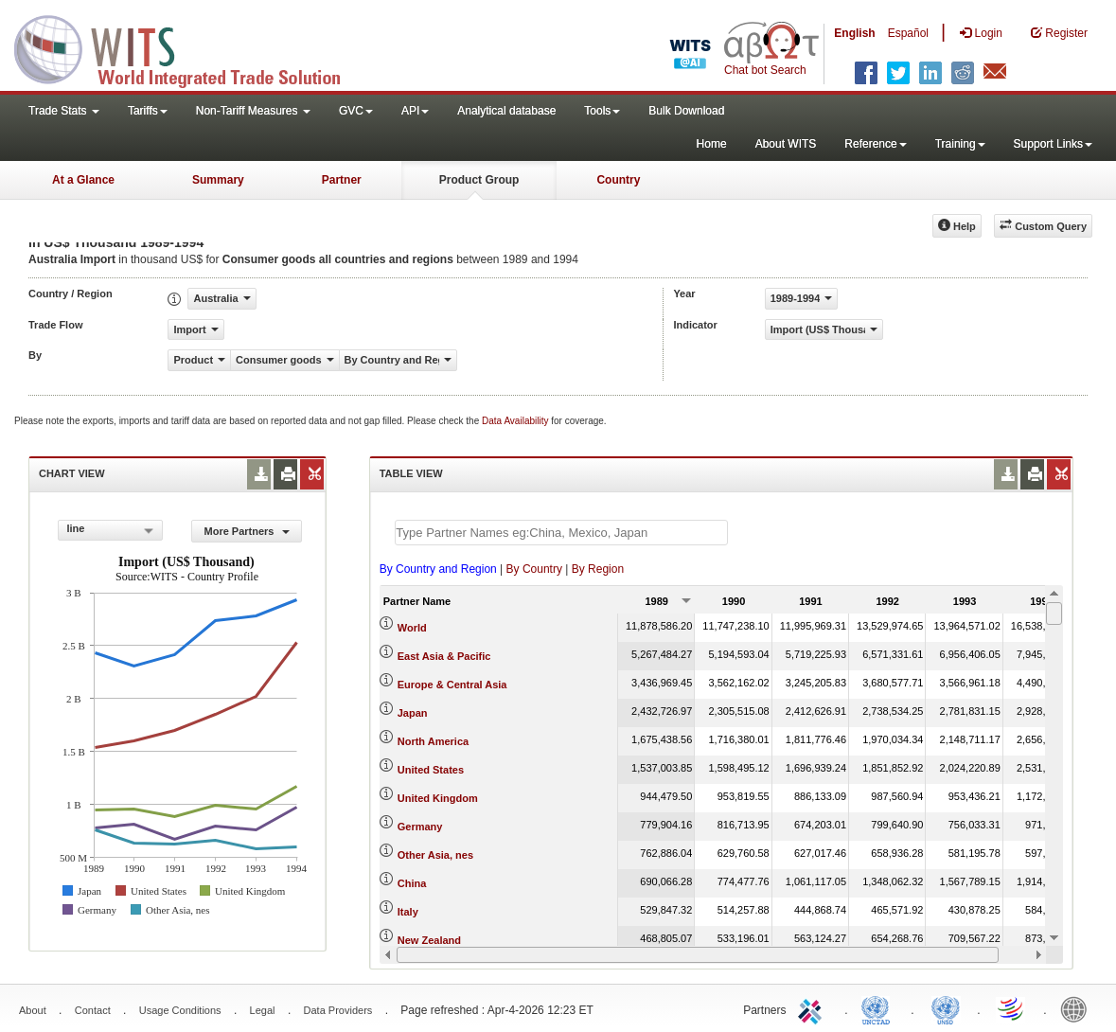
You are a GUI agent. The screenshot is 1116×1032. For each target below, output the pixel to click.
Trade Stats (63, 110)
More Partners (247, 531)
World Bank (1078, 1008)
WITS (189, 47)
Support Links (1053, 144)
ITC (813, 1008)
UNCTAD (879, 1008)
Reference (875, 144)
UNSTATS (946, 1008)
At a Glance (83, 180)
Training (960, 144)
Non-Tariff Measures (253, 110)
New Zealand (429, 940)
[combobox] (110, 530)
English (854, 33)
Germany (420, 826)
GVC (356, 110)
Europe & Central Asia (452, 684)
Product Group (479, 180)
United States (431, 769)
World (412, 627)
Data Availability (516, 421)
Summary (218, 180)
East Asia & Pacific (444, 656)
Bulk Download (686, 110)
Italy (408, 911)
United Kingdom (438, 798)
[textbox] (561, 532)
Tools (602, 110)
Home (712, 144)
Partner (342, 180)
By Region (598, 569)
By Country (534, 569)
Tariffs (148, 110)
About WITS (786, 144)
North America (433, 741)
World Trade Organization (1012, 1008)
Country (618, 180)
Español (908, 33)
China (412, 883)
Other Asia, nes (435, 855)
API (415, 110)
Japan (413, 713)
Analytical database (506, 110)
